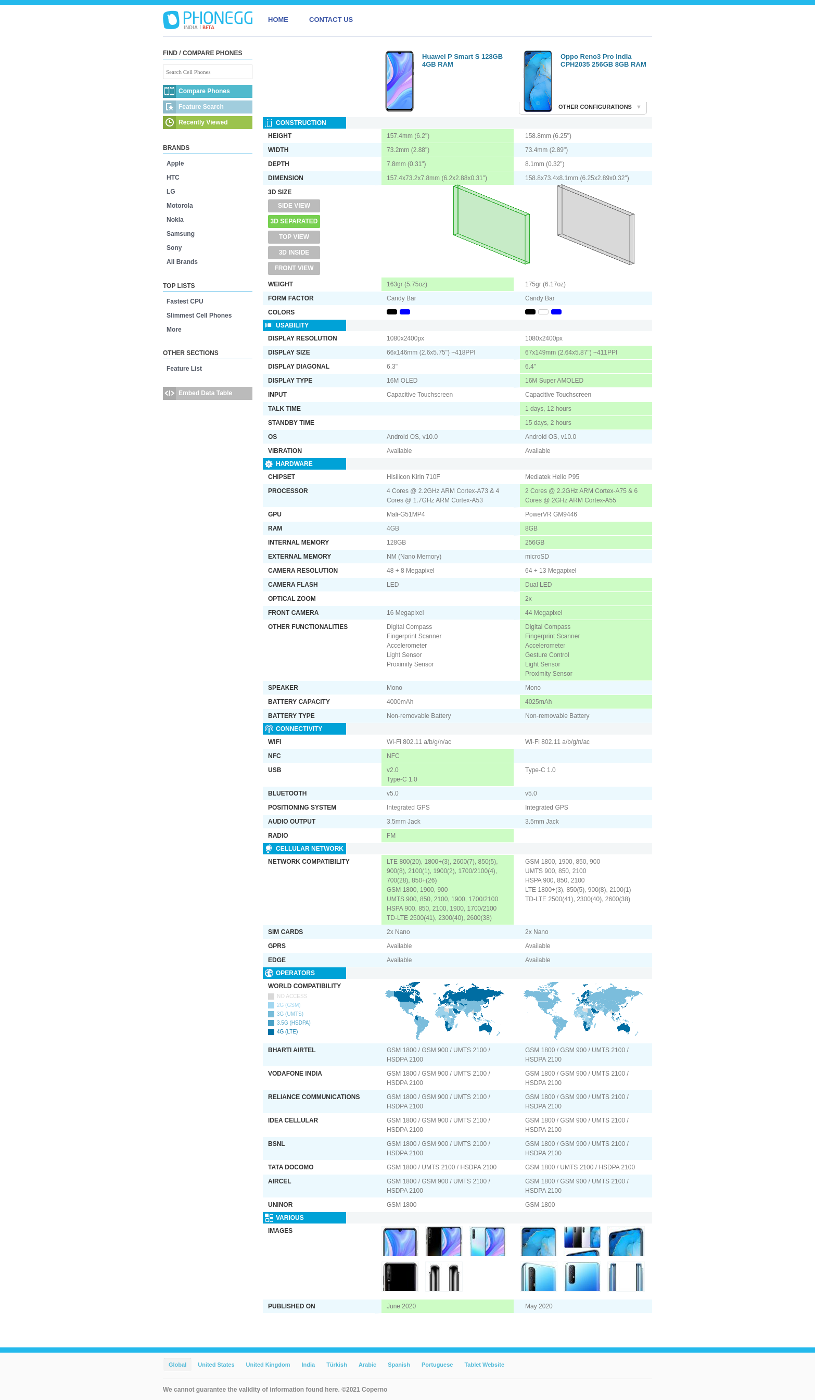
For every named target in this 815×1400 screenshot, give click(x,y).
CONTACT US (331, 19)
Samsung (181, 233)
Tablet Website (484, 1364)
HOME (278, 19)
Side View (294, 205)
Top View (294, 237)
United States (216, 1364)
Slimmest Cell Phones (199, 315)
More (174, 329)
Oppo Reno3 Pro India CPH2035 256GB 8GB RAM (603, 60)
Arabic (367, 1364)
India (308, 1364)
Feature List (184, 368)
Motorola (180, 205)
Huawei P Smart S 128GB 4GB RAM (462, 60)
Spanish (399, 1364)
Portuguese (437, 1364)
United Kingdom (268, 1364)
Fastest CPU (185, 301)
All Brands (182, 262)
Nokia (175, 219)
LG (171, 191)
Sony (174, 247)
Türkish (336, 1364)
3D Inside (294, 252)
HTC (173, 177)
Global (177, 1364)
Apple (175, 163)
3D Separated (294, 221)
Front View (293, 268)
